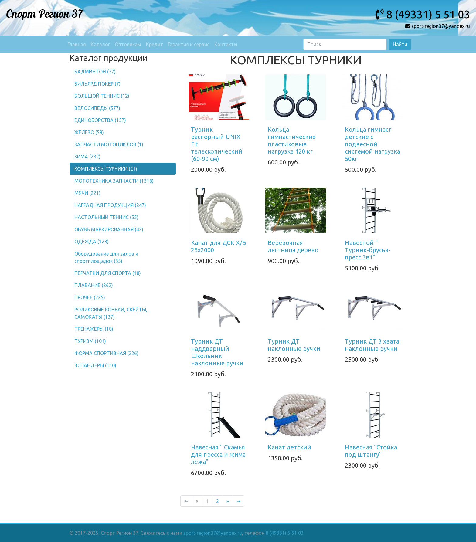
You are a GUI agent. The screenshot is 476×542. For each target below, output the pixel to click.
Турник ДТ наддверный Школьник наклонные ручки (217, 352)
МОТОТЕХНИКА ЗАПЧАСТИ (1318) (114, 181)
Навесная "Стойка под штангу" (371, 451)
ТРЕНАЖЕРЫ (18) (93, 329)
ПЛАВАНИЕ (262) (93, 285)
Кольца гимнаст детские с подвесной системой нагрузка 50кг (372, 144)
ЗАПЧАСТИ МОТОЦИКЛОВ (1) (108, 144)
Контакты (225, 44)
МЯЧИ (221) (87, 193)
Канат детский (289, 447)
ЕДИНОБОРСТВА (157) (100, 120)
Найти (400, 44)
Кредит (154, 44)
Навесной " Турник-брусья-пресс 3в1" (368, 250)
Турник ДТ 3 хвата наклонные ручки (372, 345)
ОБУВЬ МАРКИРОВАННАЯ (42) (108, 229)
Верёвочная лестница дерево (293, 246)
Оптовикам (128, 44)
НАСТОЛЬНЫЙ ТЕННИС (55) (106, 217)
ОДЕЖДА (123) (91, 241)
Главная (76, 44)
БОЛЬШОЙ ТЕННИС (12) (101, 96)
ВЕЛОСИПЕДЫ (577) (97, 108)
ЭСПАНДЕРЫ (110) (95, 365)
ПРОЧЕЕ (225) (89, 297)
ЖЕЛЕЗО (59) (89, 132)
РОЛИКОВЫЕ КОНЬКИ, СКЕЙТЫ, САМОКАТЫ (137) (110, 313)
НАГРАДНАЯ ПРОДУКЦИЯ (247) (110, 205)
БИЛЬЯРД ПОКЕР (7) (97, 83)
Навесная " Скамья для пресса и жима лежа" (218, 454)
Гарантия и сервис (188, 44)
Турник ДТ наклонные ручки (294, 345)
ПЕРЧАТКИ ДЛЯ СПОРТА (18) (107, 273)
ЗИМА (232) (87, 156)
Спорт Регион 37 (44, 14)
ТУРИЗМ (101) (90, 341)
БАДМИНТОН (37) (95, 71)
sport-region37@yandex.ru (212, 533)
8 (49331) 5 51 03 (285, 533)
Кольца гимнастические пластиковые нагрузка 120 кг (292, 140)
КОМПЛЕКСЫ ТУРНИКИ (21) (105, 168)
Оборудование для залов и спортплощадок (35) (106, 257)
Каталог (100, 44)
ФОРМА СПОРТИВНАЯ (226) (106, 353)
